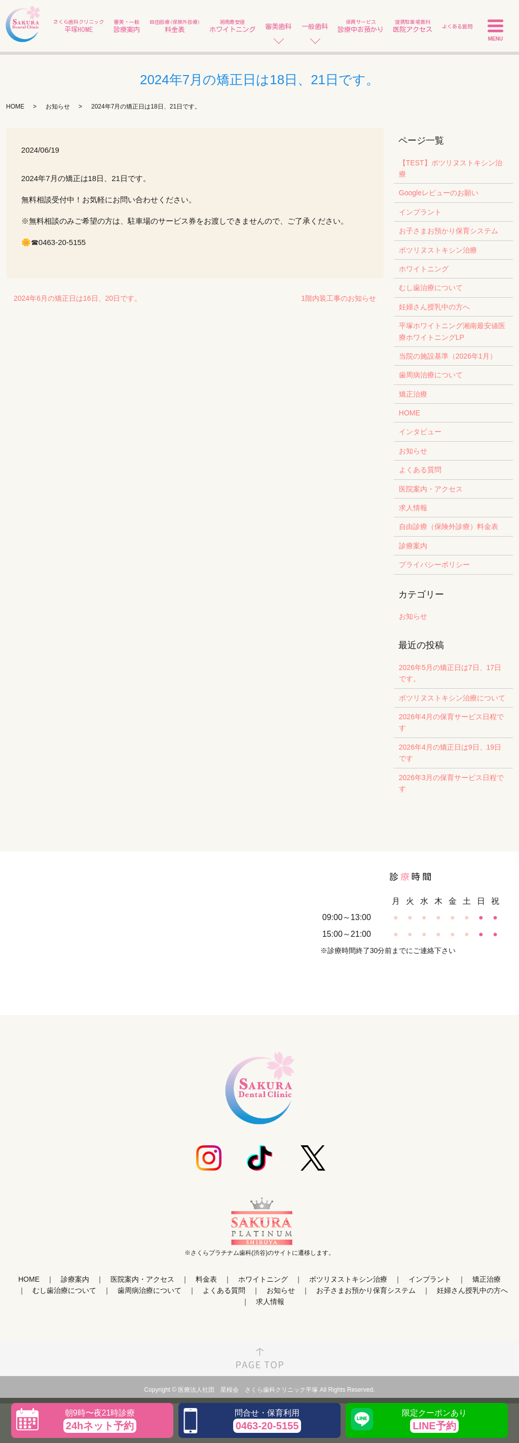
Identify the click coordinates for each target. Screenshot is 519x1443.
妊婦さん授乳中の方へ (434, 307)
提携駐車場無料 (412, 26)
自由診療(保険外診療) (175, 26)
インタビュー (420, 432)
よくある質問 (457, 26)
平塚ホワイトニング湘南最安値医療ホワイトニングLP (452, 331)
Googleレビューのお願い (438, 193)
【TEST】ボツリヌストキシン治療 (450, 168)
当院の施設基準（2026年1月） (448, 356)
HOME (15, 106)
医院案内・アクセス (431, 489)
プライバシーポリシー (434, 564)
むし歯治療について (431, 288)
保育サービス (361, 26)
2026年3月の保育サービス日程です (451, 783)
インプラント (420, 212)
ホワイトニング (424, 269)
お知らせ (58, 106)
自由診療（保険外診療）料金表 (448, 526)
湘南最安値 (232, 26)
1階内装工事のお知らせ (338, 298)
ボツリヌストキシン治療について (452, 698)
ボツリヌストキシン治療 (438, 250)
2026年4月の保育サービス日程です (451, 722)
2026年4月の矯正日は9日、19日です (450, 752)
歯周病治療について (431, 375)
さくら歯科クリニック (78, 26)
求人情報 (413, 508)
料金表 (206, 1279)
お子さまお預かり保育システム (448, 231)
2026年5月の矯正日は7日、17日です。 (450, 673)
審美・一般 (126, 26)
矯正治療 (413, 394)
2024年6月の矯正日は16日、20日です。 (77, 298)
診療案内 (413, 546)
